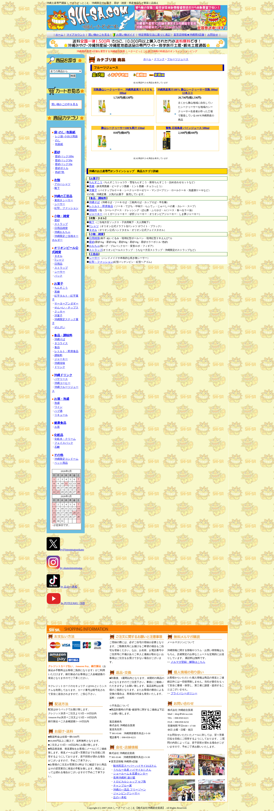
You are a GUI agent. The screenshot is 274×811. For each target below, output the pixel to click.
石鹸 (57, 447)
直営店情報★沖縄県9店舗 (189, 34)
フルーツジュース (177, 59)
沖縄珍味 (59, 363)
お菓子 (94, 178)
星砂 (57, 220)
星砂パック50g (63, 160)
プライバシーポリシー (184, 693)
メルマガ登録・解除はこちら (188, 662)
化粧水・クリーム (65, 439)
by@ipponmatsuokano (72, 549)
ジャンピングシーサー (126, 793)
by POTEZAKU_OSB (66, 603)
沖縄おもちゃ (62, 232)
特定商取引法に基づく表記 (154, 34)
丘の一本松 (120, 797)
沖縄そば (59, 339)
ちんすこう (61, 287)
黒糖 (57, 291)
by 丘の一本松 (69, 586)
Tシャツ (59, 259)
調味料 (58, 355)
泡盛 (57, 403)
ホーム (59, 34)
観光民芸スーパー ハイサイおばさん (135, 765)
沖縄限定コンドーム (66, 459)
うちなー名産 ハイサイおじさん (132, 769)
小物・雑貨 (97, 234)
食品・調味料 (98, 198)
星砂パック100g (64, 156)
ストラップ (61, 224)
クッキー (59, 311)
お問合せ (212, 34)
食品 (57, 347)
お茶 (57, 427)
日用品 (58, 263)
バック (58, 275)
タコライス (61, 343)
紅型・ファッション (101, 262)
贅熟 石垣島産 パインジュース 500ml (187, 128)
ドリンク (59, 367)
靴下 (57, 188)
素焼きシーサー (63, 200)
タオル (58, 256)
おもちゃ (94, 246)
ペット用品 (61, 462)
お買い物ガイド (124, 34)
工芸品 (94, 254)
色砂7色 (59, 172)
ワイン (58, 407)
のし (57, 140)
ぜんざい (59, 327)
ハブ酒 (58, 411)
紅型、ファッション (66, 208)
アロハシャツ (62, 184)
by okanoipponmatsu (71, 568)
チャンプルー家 (122, 785)
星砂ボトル (61, 168)
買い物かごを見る (99, 34)
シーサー (59, 204)
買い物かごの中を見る (64, 104)
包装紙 (59, 144)
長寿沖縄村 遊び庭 (124, 777)
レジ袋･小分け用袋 (66, 136)
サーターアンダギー (66, 303)
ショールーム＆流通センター (130, 773)
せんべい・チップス (66, 307)
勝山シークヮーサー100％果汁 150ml (123, 128)
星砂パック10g (63, 164)
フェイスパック (63, 443)
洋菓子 (58, 315)
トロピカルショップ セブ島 (129, 781)
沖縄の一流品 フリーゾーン (129, 789)
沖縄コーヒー (62, 383)
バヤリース (61, 379)
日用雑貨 (94, 238)
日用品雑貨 (61, 228)
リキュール (61, 415)
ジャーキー (61, 359)
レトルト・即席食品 (66, 351)
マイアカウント (76, 34)
